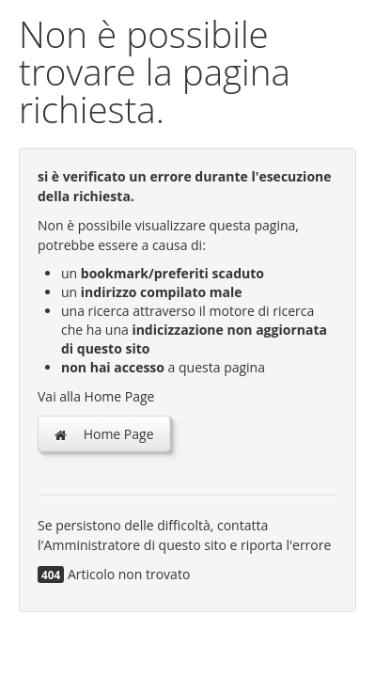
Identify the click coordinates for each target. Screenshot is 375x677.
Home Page (104, 434)
